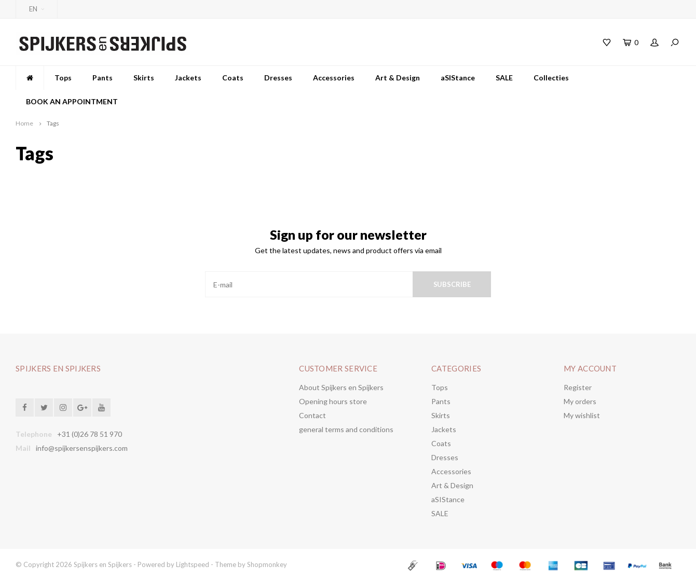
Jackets (188, 77)
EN (36, 9)
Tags (53, 123)
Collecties (551, 77)
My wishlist (582, 415)
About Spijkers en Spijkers (341, 387)
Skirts (143, 77)
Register (578, 387)
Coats (232, 77)
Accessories (333, 77)
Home (24, 123)
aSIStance (458, 77)
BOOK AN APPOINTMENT (72, 101)
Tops (63, 77)
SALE (504, 77)
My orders (580, 401)
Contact (312, 415)
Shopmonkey (267, 564)
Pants (102, 77)
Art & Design (397, 77)
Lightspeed (192, 564)
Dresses (278, 77)
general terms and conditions (346, 429)
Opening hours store (333, 401)
